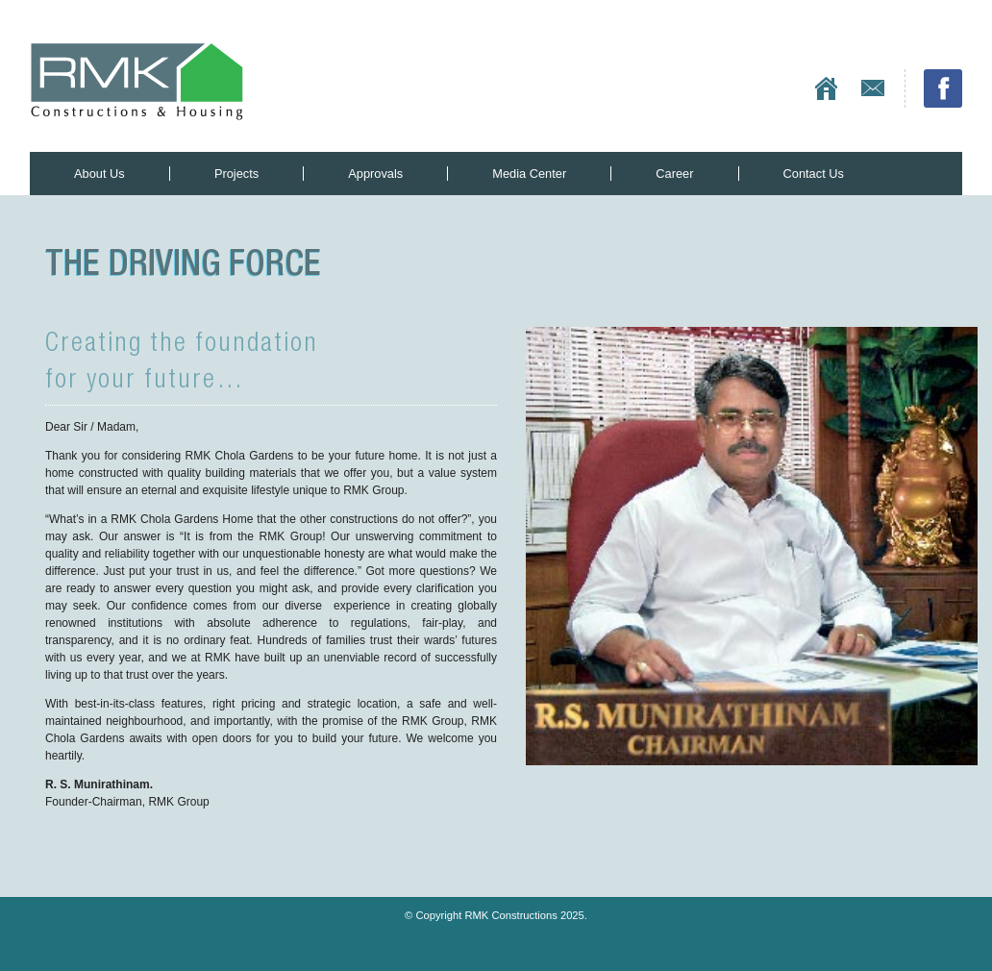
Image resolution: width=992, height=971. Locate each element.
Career (674, 173)
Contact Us (813, 173)
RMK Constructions (137, 81)
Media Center (529, 173)
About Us (99, 173)
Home (826, 88)
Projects (236, 173)
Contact (873, 88)
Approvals (375, 173)
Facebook (943, 88)
